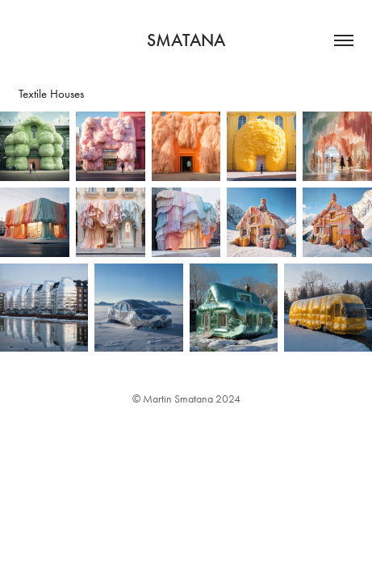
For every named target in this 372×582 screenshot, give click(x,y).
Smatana (186, 40)
